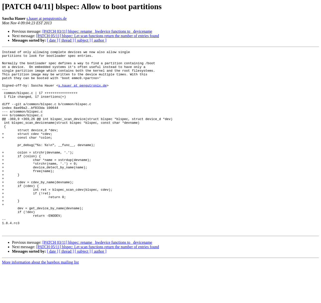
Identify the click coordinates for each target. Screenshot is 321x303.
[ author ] (99, 40)
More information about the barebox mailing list (40, 299)
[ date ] (52, 40)
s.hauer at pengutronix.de (47, 18)
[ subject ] (83, 40)
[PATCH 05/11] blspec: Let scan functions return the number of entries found (97, 36)
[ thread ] (66, 40)
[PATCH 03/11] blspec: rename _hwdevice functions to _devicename (97, 31)
